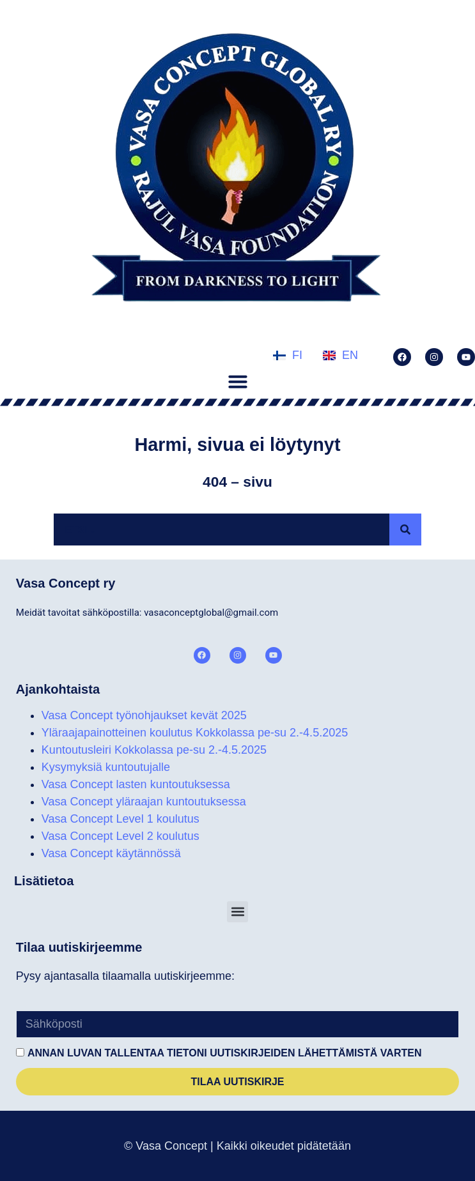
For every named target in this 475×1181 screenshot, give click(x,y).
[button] (237, 381)
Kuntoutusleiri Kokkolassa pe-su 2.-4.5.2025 (154, 749)
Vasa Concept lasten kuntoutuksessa (136, 784)
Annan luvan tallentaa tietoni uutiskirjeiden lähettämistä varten (224, 1053)
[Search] (405, 529)
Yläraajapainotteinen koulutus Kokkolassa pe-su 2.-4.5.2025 (195, 732)
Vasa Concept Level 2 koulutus (120, 836)
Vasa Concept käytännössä (111, 853)
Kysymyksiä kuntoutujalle (106, 767)
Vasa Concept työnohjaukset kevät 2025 (144, 715)
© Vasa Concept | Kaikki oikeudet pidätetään (237, 1145)
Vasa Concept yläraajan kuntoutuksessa (144, 801)
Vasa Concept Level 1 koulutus (120, 818)
